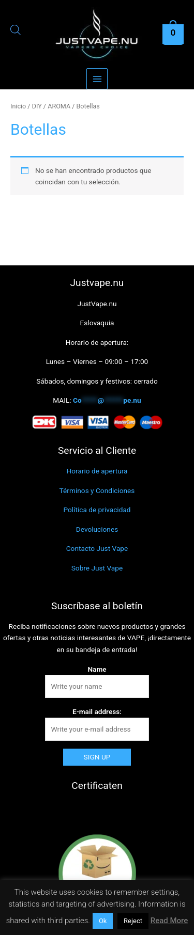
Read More (169, 920)
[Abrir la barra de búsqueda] (15, 31)
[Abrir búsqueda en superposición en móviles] (11, 31)
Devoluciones (97, 529)
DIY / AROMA (51, 106)
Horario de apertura (97, 471)
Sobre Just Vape (97, 568)
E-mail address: (97, 711)
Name (96, 669)
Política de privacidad (96, 509)
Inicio (18, 106)
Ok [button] (103, 921)
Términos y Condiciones (97, 490)
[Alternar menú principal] (97, 78)
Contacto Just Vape (97, 548)
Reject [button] (133, 921)
